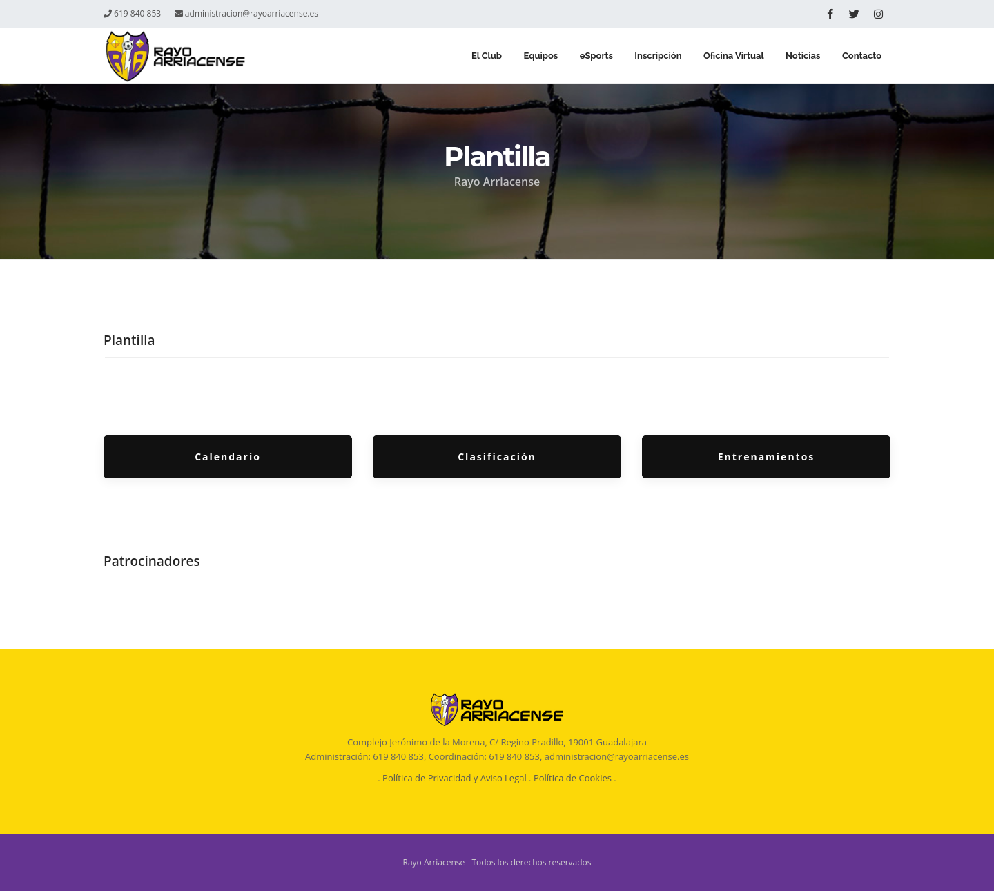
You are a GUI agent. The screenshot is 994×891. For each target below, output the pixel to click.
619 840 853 (132, 13)
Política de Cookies (573, 778)
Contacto (861, 56)
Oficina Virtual (729, 56)
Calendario (228, 456)
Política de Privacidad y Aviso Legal (454, 778)
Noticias (800, 56)
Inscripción (652, 56)
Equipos (531, 56)
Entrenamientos (766, 456)
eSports (588, 56)
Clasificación (497, 456)
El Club (475, 56)
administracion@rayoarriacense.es (246, 13)
